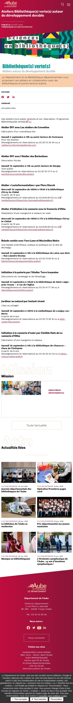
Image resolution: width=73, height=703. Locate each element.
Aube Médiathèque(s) (36, 657)
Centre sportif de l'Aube (36, 660)
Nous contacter (36, 638)
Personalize (56, 699)
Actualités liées (8, 108)
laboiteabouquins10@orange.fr (17, 290)
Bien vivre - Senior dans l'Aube (36, 655)
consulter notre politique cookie (53, 696)
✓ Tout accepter (19, 699)
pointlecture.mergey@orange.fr (17, 174)
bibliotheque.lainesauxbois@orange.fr (21, 261)
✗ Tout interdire (38, 699)
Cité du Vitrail (36, 666)
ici (30, 121)
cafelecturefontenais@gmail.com (18, 145)
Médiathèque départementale (56, 391)
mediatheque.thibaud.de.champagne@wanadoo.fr (27, 200)
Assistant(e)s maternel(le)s (36, 652)
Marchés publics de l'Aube (36, 668)
